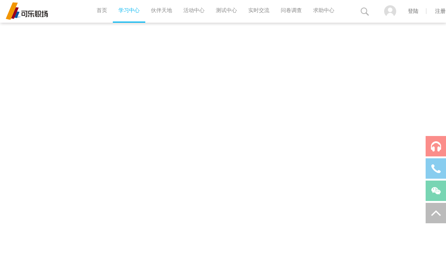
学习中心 (129, 10)
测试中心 (226, 10)
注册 (440, 11)
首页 (102, 10)
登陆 (413, 11)
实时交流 (258, 10)
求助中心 (323, 10)
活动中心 (194, 10)
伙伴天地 (161, 10)
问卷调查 (291, 10)
